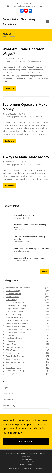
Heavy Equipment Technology (18, 329)
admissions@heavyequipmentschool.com (26, 6)
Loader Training (12, 344)
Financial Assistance (14, 317)
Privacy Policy (14, 469)
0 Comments (36, 61)
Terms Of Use (27, 469)
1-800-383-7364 (26, 3)
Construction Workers (15, 302)
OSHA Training (12, 350)
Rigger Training (12, 353)
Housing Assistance (14, 338)
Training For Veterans (15, 374)
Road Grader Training (15, 356)
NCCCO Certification (14, 347)
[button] (47, 21)
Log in (5, 388)
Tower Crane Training (15, 370)
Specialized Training (14, 368)
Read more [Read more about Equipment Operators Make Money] (9, 141)
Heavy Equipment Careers (16, 117)
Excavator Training (13, 314)
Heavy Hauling (12, 335)
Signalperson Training (15, 362)
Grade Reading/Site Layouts (17, 320)
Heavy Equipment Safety (16, 326)
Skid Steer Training (14, 365)
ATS (26, 58)
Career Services (12, 296)
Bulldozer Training (13, 293)
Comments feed (9, 399)
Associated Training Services (18, 287)
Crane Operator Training (15, 61)
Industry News (12, 341)
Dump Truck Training (14, 311)
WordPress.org (9, 405)
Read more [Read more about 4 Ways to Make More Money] (9, 185)
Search (44, 271)
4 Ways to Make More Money (26, 157)
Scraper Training (13, 359)
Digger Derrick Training (16, 308)
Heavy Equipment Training (17, 332)
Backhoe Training (13, 290)
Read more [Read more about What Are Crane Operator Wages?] (9, 88)
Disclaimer (39, 469)
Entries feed (8, 393)
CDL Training (11, 299)
